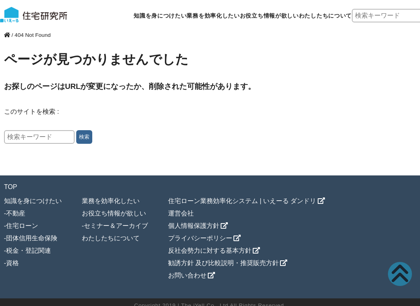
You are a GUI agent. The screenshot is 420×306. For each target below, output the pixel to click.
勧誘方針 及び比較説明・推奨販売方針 (223, 263)
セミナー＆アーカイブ (116, 225)
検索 (84, 137)
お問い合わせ (187, 275)
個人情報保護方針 (193, 225)
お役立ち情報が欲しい (269, 15)
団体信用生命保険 (31, 238)
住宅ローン (22, 225)
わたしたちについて (325, 15)
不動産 (15, 213)
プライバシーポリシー (200, 238)
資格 (12, 263)
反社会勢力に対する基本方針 (210, 250)
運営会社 (181, 213)
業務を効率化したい (213, 15)
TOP (10, 186)
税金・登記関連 (28, 250)
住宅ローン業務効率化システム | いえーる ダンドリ (242, 200)
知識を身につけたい (160, 15)
